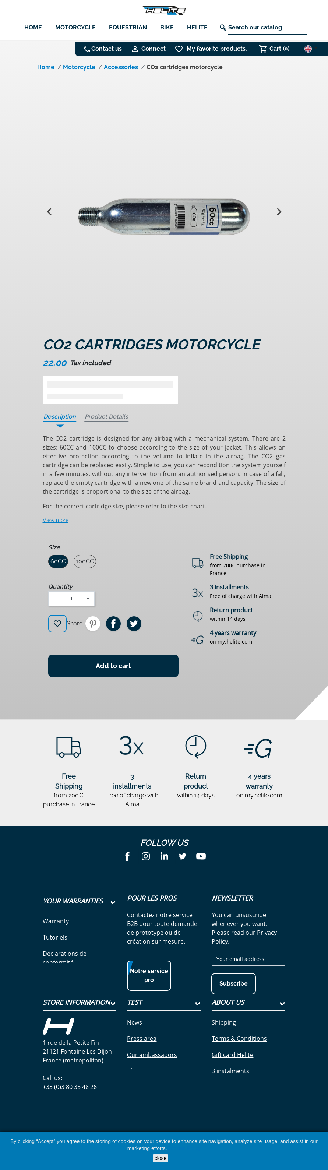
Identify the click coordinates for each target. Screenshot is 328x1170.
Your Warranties (73, 900)
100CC (85, 561)
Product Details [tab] (106, 416)
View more (55, 520)
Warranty (56, 921)
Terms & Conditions (239, 1053)
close (161, 1158)
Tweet (134, 623)
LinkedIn (164, 856)
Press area (141, 1053)
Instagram (145, 856)
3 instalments (230, 1085)
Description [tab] (59, 416)
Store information (76, 1016)
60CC (58, 561)
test (134, 1016)
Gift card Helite (232, 1069)
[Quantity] (71, 599)
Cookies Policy (184, 1148)
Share (113, 623)
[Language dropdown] (311, 48)
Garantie (55, 979)
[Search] (267, 28)
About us (139, 1085)
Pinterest (92, 623)
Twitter (182, 856)
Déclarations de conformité (65, 957)
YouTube (201, 856)
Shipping (224, 1037)
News (134, 1037)
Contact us (106, 48)
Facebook (127, 856)
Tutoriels (55, 937)
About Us (228, 1016)
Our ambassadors (152, 1069)
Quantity (60, 586)
